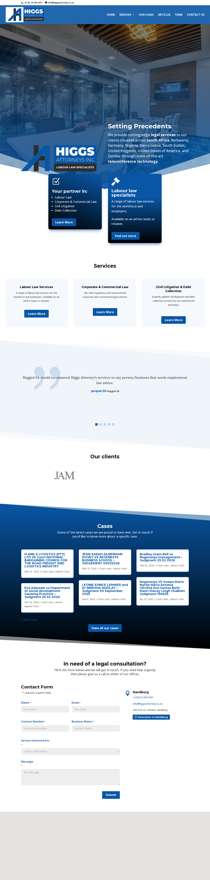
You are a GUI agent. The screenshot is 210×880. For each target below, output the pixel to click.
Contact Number (45, 726)
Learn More (64, 222)
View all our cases (105, 628)
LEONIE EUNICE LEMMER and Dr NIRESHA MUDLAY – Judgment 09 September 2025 (105, 589)
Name (45, 707)
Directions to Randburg (153, 717)
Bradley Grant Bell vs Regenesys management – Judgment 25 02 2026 (161, 557)
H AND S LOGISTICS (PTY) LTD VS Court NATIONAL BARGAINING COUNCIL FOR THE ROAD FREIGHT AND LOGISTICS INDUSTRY (45, 560)
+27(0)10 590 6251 (143, 697)
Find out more (125, 236)
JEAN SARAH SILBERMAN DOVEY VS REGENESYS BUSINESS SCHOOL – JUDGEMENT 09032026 (102, 558)
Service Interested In (70, 747)
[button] (96, 424)
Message (70, 773)
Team (178, 15)
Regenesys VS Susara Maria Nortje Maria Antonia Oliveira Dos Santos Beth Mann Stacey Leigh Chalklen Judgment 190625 (162, 588)
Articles (164, 15)
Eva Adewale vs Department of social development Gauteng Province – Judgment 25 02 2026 (47, 592)
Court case (48, 571)
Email (96, 707)
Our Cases (146, 15)
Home (111, 15)
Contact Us (196, 15)
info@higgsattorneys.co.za (147, 703)
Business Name (96, 726)
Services (125, 15)
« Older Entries (29, 619)
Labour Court (62, 571)
